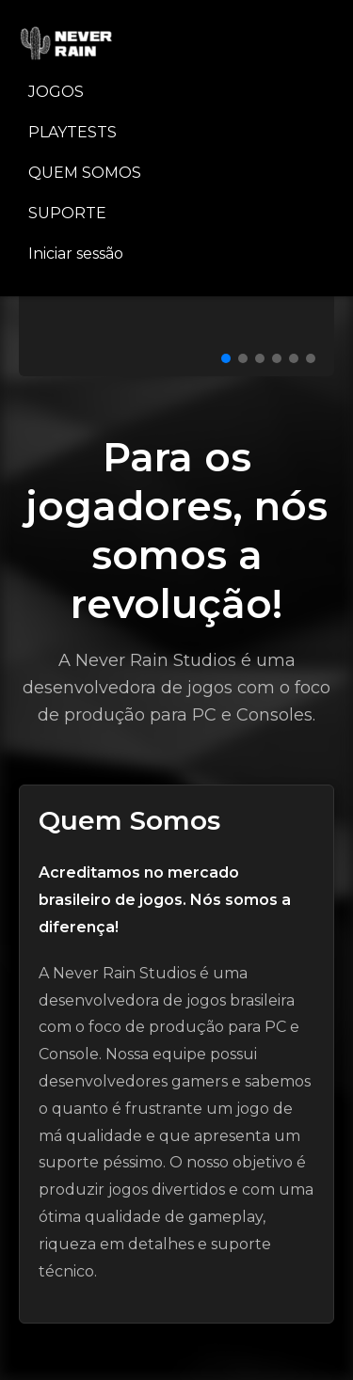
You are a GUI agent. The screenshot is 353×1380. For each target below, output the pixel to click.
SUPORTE (67, 213)
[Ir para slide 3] (260, 358)
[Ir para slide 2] (243, 358)
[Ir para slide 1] (226, 358)
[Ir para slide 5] (293, 358)
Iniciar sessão (75, 253)
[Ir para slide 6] (310, 358)
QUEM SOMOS (84, 173)
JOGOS (56, 92)
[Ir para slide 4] (276, 358)
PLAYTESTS (72, 132)
